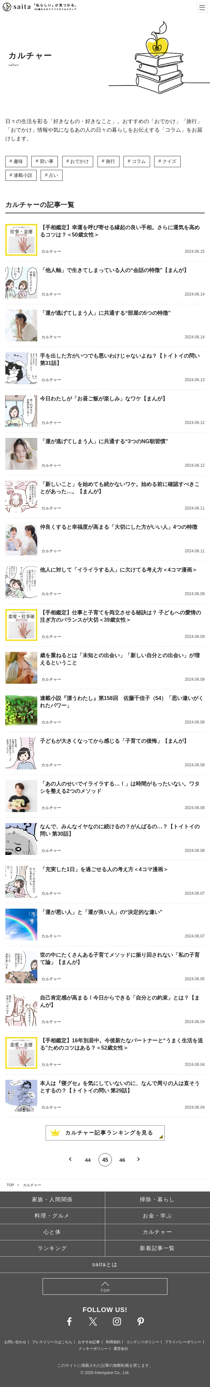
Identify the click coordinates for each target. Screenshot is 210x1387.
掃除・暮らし (157, 1199)
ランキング (52, 1248)
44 (88, 1160)
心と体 (52, 1232)
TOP (10, 1185)
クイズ (169, 161)
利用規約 (113, 1342)
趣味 (18, 161)
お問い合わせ (15, 1342)
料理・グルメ (52, 1215)
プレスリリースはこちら (52, 1342)
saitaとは (105, 1264)
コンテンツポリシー (142, 1342)
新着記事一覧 (157, 1248)
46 (122, 1160)
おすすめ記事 (89, 1342)
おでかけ (79, 161)
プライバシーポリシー (183, 1342)
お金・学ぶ (157, 1215)
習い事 (47, 161)
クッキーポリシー (93, 1349)
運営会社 (120, 1349)
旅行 (110, 161)
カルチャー (32, 1185)
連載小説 (23, 175)
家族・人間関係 (52, 1199)
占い (53, 175)
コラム (139, 161)
